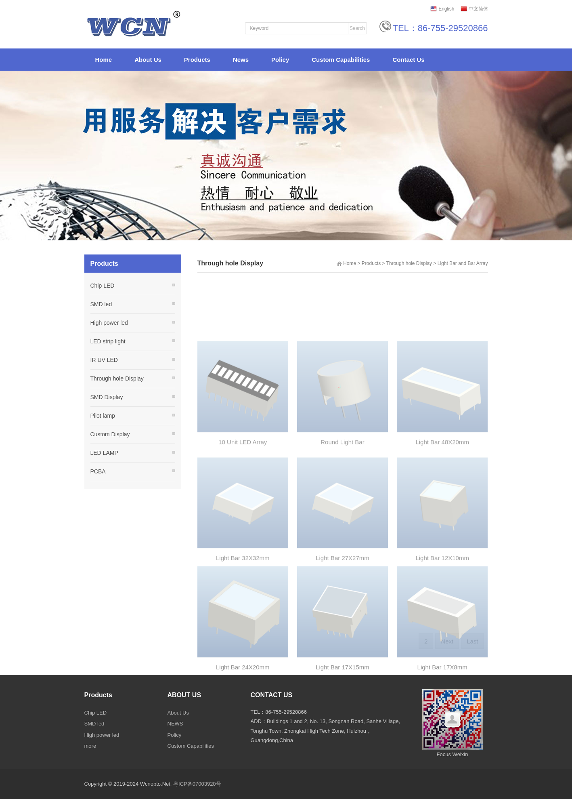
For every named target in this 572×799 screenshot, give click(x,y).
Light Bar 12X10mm (442, 604)
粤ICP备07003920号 (197, 784)
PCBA (98, 471)
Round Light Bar (342, 488)
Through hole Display (409, 263)
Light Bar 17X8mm (442, 715)
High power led (109, 323)
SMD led (101, 304)
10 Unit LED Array (242, 488)
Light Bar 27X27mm (342, 604)
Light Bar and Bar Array (463, 263)
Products (371, 263)
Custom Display (110, 434)
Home (349, 263)
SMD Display (106, 397)
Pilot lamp (102, 415)
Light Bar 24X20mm (243, 715)
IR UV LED (104, 360)
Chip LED (102, 285)
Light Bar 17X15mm (342, 715)
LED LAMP (104, 453)
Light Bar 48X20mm (442, 488)
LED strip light (108, 341)
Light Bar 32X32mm (243, 604)
